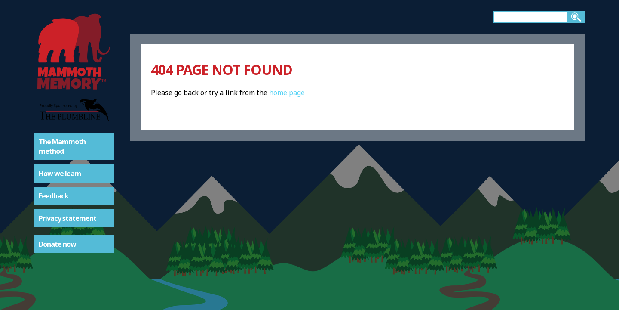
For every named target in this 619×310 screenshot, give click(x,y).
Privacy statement (67, 218)
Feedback (53, 196)
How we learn (60, 173)
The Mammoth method (62, 146)
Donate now (57, 244)
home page (287, 92)
